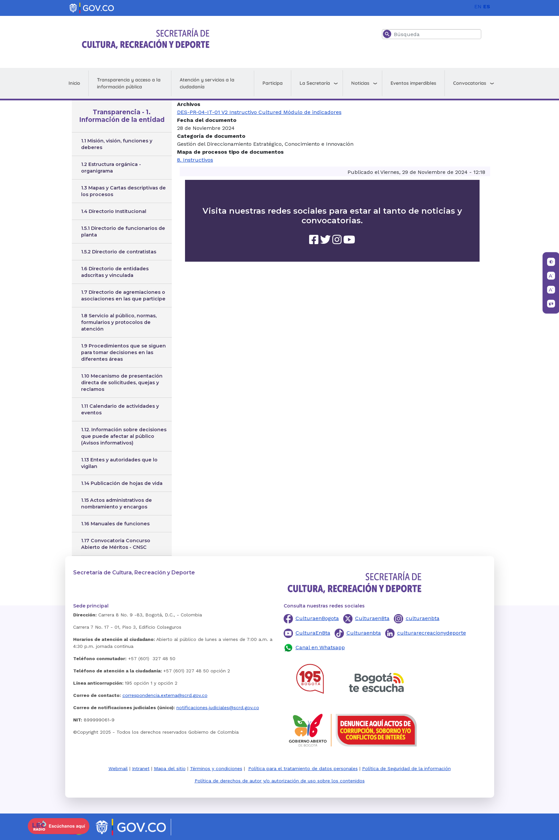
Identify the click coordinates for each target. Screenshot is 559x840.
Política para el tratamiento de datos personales (303, 768)
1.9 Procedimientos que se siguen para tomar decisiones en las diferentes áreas (123, 352)
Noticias (360, 83)
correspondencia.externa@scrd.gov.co (165, 695)
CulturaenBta (372, 618)
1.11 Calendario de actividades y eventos (120, 409)
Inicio (74, 83)
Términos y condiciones (216, 768)
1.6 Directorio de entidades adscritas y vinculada (115, 272)
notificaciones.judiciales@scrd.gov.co (217, 707)
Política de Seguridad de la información (406, 768)
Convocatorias (469, 83)
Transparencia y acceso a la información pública (129, 83)
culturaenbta (423, 618)
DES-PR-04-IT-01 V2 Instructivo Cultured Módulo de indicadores (259, 112)
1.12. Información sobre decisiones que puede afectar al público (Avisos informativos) (123, 436)
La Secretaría (315, 83)
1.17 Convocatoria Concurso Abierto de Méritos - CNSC (115, 544)
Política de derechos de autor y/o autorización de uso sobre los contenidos (280, 780)
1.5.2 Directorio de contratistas (118, 252)
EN (478, 6)
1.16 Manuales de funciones (115, 524)
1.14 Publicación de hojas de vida (122, 483)
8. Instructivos (195, 160)
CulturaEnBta (313, 633)
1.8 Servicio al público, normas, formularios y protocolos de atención (119, 322)
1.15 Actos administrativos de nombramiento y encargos (116, 503)
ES (486, 6)
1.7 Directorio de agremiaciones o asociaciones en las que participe (123, 295)
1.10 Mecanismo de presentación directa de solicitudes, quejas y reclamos (122, 382)
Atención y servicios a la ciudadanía (207, 83)
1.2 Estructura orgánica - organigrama (111, 167)
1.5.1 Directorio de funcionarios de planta (123, 231)
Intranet (141, 768)
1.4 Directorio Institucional (113, 211)
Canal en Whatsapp (320, 647)
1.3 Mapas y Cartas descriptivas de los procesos (123, 191)
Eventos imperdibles (413, 83)
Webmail (118, 768)
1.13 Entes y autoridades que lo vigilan (119, 463)
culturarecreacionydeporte (431, 633)
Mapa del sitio (170, 768)
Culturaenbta (364, 633)
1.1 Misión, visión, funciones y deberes (116, 144)
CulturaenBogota (317, 618)
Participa (272, 83)
